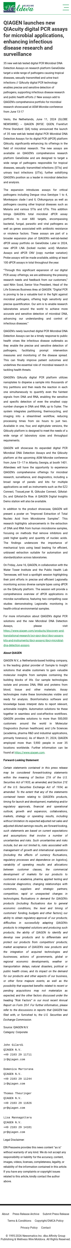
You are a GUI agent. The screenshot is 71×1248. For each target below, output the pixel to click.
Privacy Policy (29, 1227)
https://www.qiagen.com (30, 752)
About (5, 1214)
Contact (46, 1227)
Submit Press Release (56, 1214)
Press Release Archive (26, 1214)
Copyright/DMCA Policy (49, 1220)
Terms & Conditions (19, 1220)
